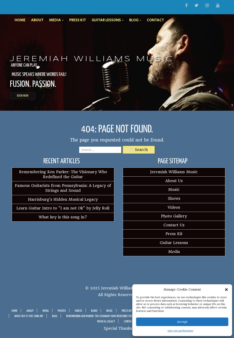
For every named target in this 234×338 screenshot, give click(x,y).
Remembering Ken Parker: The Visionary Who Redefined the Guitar (63, 174)
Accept (182, 322)
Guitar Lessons (108, 20)
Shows (174, 198)
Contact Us (173, 225)
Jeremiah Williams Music (92, 59)
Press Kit (77, 20)
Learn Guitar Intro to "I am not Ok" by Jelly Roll (63, 208)
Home (20, 20)
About (37, 20)
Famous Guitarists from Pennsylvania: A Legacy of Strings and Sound (63, 188)
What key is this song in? (63, 217)
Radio (94, 311)
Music (174, 189)
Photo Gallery (174, 216)
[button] (226, 289)
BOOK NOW (22, 95)
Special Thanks (118, 328)
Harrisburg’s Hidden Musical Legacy (63, 199)
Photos (62, 311)
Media (56, 20)
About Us (174, 180)
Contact (155, 20)
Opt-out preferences (180, 330)
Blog (135, 20)
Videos (174, 207)
